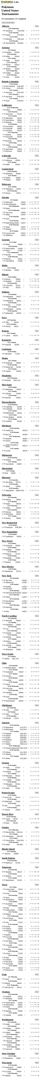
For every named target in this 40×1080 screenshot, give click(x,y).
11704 (24, 601)
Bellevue (8, 499)
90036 (19, 126)
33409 (23, 204)
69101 (18, 514)
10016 (24, 580)
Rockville (8, 397)
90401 (19, 120)
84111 (19, 987)
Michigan (6, 425)
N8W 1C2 (23, 744)
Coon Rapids (9, 464)
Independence (10, 490)
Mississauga (9, 727)
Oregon (5, 763)
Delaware (6, 184)
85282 (17, 73)
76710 (20, 957)
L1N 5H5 (23, 758)
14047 (24, 611)
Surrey (8, 100)
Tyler (7, 922)
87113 (18, 571)
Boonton (8, 562)
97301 (18, 767)
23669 (20, 1011)
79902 (20, 926)
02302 (19, 413)
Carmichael (9, 128)
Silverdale (9, 1045)
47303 (19, 305)
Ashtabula (9, 692)
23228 (20, 998)
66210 (15, 335)
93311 (19, 118)
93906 (19, 109)
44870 (21, 680)
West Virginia (8, 1053)
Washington (7, 1019)
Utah (4, 974)
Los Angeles (9, 126)
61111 (18, 285)
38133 (19, 872)
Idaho (4, 265)
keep (36, 26)
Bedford (8, 914)
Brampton (9, 739)
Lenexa (8, 335)
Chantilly (8, 996)
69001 (18, 512)
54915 (19, 1075)
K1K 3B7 (23, 742)
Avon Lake (9, 688)
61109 (18, 281)
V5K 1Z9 (20, 92)
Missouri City (10, 970)
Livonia (8, 450)
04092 (18, 363)
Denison (8, 949)
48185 (25, 438)
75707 (20, 922)
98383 (18, 1045)
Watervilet (9, 607)
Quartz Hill (9, 136)
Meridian (8, 270)
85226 (17, 52)
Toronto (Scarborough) (12, 748)
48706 (25, 434)
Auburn (8, 1032)
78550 (20, 930)
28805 (18, 645)
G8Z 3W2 (20, 840)
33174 (23, 208)
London (8, 737)
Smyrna (8, 193)
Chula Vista (9, 114)
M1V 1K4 (23, 748)
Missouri (6, 477)
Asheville (8, 645)
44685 (21, 696)
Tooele (7, 979)
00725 (15, 819)
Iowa (4, 317)
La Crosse (8, 1071)
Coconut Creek (10, 233)
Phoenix (8, 64)
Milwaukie (9, 775)
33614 (23, 214)
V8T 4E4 (20, 88)
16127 (18, 797)
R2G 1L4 (17, 380)
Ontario (5, 722)
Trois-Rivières (10, 840)
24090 (20, 1015)
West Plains (9, 482)
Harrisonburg (10, 1004)
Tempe (8, 60)
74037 (16, 710)
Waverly (8, 326)
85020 (17, 68)
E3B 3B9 (18, 527)
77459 (20, 970)
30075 (20, 254)
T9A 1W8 (21, 30)
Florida (5, 197)
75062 (20, 893)
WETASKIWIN (10, 43)
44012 (21, 688)
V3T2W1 (20, 100)
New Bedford (10, 417)
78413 (20, 889)
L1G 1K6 (23, 752)
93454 (19, 149)
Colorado (6, 155)
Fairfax (8, 1006)
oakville (8, 735)
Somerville (9, 545)
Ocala (7, 218)
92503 (19, 141)
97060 (18, 780)
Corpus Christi (10, 889)
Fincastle (8, 1015)
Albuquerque (9, 571)
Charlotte (8, 633)
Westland (8, 438)
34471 (23, 218)
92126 (19, 130)
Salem (7, 767)
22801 (20, 1004)
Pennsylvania (8, 792)
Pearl (6, 473)
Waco (7, 957)
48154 (25, 450)
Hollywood (9, 202)
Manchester (9, 173)
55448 (19, 464)
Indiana (5, 292)
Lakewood (9, 1040)
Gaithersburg (9, 389)
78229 (20, 903)
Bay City (8, 434)
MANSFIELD (10, 899)
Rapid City (9, 862)
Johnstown (9, 160)
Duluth (8, 244)
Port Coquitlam (10, 86)
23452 (20, 1002)
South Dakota (8, 858)
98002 (18, 1032)
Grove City (8, 797)
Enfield (8, 177)
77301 (20, 953)
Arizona (6, 47)
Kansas (5, 331)
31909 (20, 261)
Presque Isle (9, 367)
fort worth (9, 937)
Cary (7, 628)
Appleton (7, 1075)
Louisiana (6, 349)
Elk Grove (9, 151)
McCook (8, 512)
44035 (21, 667)
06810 (18, 179)
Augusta (8, 371)
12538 (24, 588)
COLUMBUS (10, 261)
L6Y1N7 (23, 739)
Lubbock (8, 928)
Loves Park (9, 285)
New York (6, 575)
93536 (19, 136)
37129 (19, 880)
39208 (13, 473)
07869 (18, 558)
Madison (8, 876)
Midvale (7, 983)
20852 (18, 397)
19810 (18, 189)
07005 (18, 562)
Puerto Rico (7, 814)
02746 (19, 417)
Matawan (8, 554)
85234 (17, 56)
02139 (19, 406)
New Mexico (8, 566)
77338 (20, 934)
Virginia (6, 992)
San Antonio (9, 918)
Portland (8, 771)
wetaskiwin (9, 30)
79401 (20, 959)
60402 (18, 279)
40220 (17, 344)
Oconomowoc (9, 1067)
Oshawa (8, 752)
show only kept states (8, 22)
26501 (18, 1058)
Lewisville (9, 945)
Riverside (8, 141)
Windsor (8, 744)
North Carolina (9, 616)
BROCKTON (10, 413)
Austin (8, 968)
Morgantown (9, 1058)
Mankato (8, 459)
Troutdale (8, 780)
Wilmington (9, 189)
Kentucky (6, 340)
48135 (25, 430)
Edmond (8, 718)
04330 (18, 371)
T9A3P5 (20, 43)
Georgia (6, 239)
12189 (24, 607)
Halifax (7, 658)
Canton (8, 684)
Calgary (8, 35)
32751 (23, 229)
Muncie (8, 305)
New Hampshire (9, 532)
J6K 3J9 (19, 836)
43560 (21, 676)
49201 (25, 440)
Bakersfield (9, 118)
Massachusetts (9, 402)
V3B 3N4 (20, 86)
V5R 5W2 (20, 96)
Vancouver (9, 92)
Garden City (9, 430)
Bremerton (9, 1036)
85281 (17, 60)
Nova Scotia (7, 654)
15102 (18, 801)
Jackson (8, 440)
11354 (24, 586)
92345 (19, 134)
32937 (23, 223)
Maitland (8, 229)
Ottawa (8, 742)
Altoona (7, 809)
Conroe (8, 953)
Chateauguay (9, 836)
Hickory (8, 641)
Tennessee (6, 867)
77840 (20, 910)
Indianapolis (9, 296)
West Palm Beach (11, 204)
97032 (18, 784)
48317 (25, 445)
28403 (18, 624)
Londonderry (9, 536)
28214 (18, 637)
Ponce (7, 823)
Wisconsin (7, 1062)
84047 (19, 983)
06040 (18, 173)
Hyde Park (9, 588)
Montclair (9, 122)
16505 (18, 805)
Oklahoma (7, 705)
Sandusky (8, 680)
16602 (18, 809)
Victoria (8, 88)
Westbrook (9, 363)
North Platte (9, 514)
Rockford (8, 281)
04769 (18, 367)
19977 (18, 193)
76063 (20, 899)
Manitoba (6, 375)
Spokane (8, 1028)
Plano (7, 908)
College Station (10, 910)
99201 (18, 1028)
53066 (19, 1067)
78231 (20, 918)
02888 (16, 853)
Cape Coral (9, 212)
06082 (18, 177)
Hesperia (8, 134)
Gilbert (8, 56)
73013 (16, 718)
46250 (19, 313)
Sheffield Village (11, 667)
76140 (20, 937)
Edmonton (9, 39)
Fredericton (9, 527)
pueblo (8, 164)
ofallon (8, 486)
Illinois (5, 274)
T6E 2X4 (20, 39)
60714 (18, 287)
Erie (6, 805)
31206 (20, 250)
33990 (23, 212)
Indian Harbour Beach (12, 223)
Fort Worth (9, 941)
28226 (18, 633)
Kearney (8, 518)
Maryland (7, 384)
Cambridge (9, 406)
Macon (8, 250)
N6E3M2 (23, 737)
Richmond (9, 998)
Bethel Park (8, 801)
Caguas (8, 819)
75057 (20, 945)
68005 (18, 499)
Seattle (8, 1024)
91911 (19, 114)
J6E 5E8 (19, 844)
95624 (19, 151)
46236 (19, 309)
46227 (19, 296)
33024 (23, 202)
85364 (17, 77)
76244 (20, 941)
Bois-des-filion (10, 832)
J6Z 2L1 (19, 832)
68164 (18, 508)
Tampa (8, 214)
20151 (20, 996)
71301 (17, 353)
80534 (18, 160)
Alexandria (8, 353)
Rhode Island (8, 849)
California (7, 105)
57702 (18, 862)
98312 (18, 1036)
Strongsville (9, 672)
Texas (4, 884)
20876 (19, 389)
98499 (18, 1040)
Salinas (8, 109)
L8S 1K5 (23, 733)
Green (7, 696)
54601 (19, 1071)
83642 (17, 270)
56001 (19, 459)
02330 (19, 421)
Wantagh (8, 603)
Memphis (8, 872)
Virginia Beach (10, 1002)
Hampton (8, 1011)
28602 (18, 641)
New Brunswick (9, 522)
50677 (16, 326)
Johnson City (9, 582)
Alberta (5, 26)
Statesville (9, 620)
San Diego (9, 130)
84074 (19, 979)
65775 (18, 482)
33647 (23, 227)
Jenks (7, 710)
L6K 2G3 (23, 735)
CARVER (9, 421)
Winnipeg (8, 380)
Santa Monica (10, 120)
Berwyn (8, 279)
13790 (24, 582)
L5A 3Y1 (23, 727)
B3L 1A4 (15, 658)
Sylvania (8, 676)
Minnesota (7, 455)
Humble (8, 934)
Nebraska (6, 495)
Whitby (8, 758)
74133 (16, 714)
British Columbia (10, 81)
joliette (8, 844)
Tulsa (7, 714)
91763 (19, 122)
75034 (20, 897)
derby (7, 611)
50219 (16, 322)
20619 (18, 393)
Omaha (8, 503)
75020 (20, 949)
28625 (18, 620)
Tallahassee (9, 235)
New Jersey (7, 541)
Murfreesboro (10, 880)
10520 (24, 592)
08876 (18, 545)
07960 (18, 549)
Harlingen (9, 930)
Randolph (8, 549)
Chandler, (8, 52)
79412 (20, 928)
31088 (20, 248)
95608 (19, 128)
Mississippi (7, 468)
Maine (5, 358)
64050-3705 (19, 490)
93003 (19, 145)
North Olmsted (10, 701)
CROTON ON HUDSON (13, 592)
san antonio (9, 903)
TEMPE (8, 73)
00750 (15, 823)
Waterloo (8, 754)
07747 (18, 554)
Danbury (8, 179)
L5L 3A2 (23, 729)
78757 (20, 968)
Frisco (7, 897)
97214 (18, 771)
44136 (21, 672)
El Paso (8, 926)
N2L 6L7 (23, 754)
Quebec (5, 827)
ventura (8, 145)
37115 (19, 876)
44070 (21, 701)
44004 (21, 692)
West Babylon (10, 601)
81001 (18, 164)
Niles (7, 287)
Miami (8, 208)
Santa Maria (9, 149)
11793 (24, 603)
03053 (19, 536)
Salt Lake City (9, 987)
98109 (18, 1024)
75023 (20, 908)
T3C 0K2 (20, 35)
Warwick (7, 853)
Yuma (7, 77)
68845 (18, 518)
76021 (20, 914)
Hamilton (8, 733)
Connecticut (7, 169)
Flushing (8, 586)
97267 (18, 775)
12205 (24, 597)
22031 (20, 1006)
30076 (20, 259)
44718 (21, 684)
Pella (7, 322)
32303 (23, 235)
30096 (20, 244)
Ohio (4, 663)
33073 (23, 233)
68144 (18, 503)
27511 (18, 628)
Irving (7, 893)
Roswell (8, 254)
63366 (18, 486)
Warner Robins (10, 248)
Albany (8, 597)
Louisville (8, 344)
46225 (19, 300)
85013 (17, 64)
